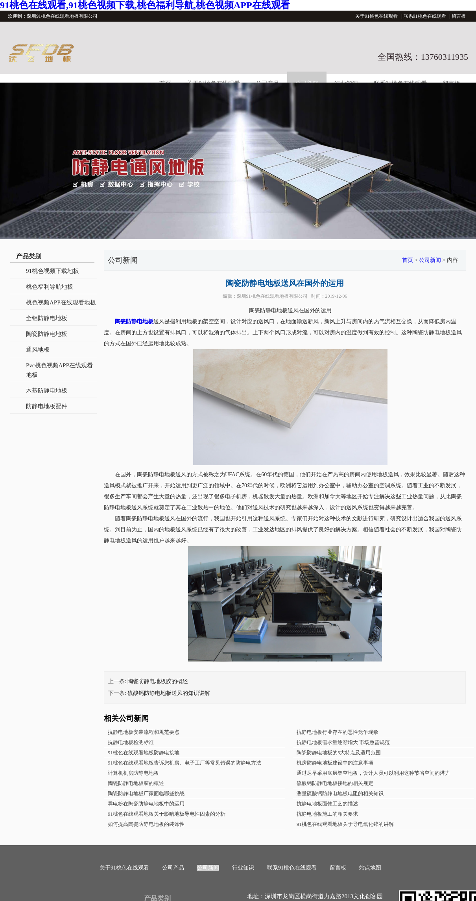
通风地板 (38, 349)
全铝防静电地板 (46, 318)
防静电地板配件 (46, 406)
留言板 (459, 16)
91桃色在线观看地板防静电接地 (143, 752)
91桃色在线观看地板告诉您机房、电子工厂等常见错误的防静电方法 (184, 763)
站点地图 (370, 868)
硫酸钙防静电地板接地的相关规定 (335, 783)
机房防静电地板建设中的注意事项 (335, 763)
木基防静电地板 (46, 390)
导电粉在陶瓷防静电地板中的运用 (146, 804)
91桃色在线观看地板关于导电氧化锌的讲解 (345, 824)
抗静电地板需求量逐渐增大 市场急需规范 (343, 742)
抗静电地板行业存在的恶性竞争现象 (337, 732)
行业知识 (243, 868)
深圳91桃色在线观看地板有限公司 (272, 296)
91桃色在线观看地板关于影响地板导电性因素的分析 (166, 814)
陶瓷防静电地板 (46, 334)
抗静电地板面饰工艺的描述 (327, 804)
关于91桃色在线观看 (376, 16)
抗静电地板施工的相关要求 (327, 814)
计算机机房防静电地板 (133, 773)
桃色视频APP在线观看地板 (61, 302)
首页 (407, 260)
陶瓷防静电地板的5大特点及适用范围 (339, 752)
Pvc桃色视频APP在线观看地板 (59, 370)
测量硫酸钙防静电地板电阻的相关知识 (340, 793)
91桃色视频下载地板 (52, 271)
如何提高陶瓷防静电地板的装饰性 (146, 824)
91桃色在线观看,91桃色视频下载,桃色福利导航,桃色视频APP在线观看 (145, 5)
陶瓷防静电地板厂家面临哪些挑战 (146, 793)
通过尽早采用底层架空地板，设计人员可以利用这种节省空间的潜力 (373, 773)
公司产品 (173, 868)
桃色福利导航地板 (49, 287)
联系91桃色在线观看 (425, 16)
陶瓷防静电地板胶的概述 (157, 681)
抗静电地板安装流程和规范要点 (143, 732)
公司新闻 (430, 260)
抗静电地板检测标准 (131, 742)
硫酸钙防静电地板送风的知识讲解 (168, 693)
